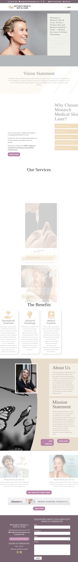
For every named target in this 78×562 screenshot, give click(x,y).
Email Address (38, 531)
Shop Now (39, 508)
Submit (38, 558)
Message (36, 541)
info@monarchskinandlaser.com (20, 532)
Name (36, 524)
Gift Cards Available (54, 1)
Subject (36, 536)
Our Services (48, 442)
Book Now (66, 1)
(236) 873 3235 (13, 1)
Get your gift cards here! (39, 492)
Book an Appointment (19, 539)
